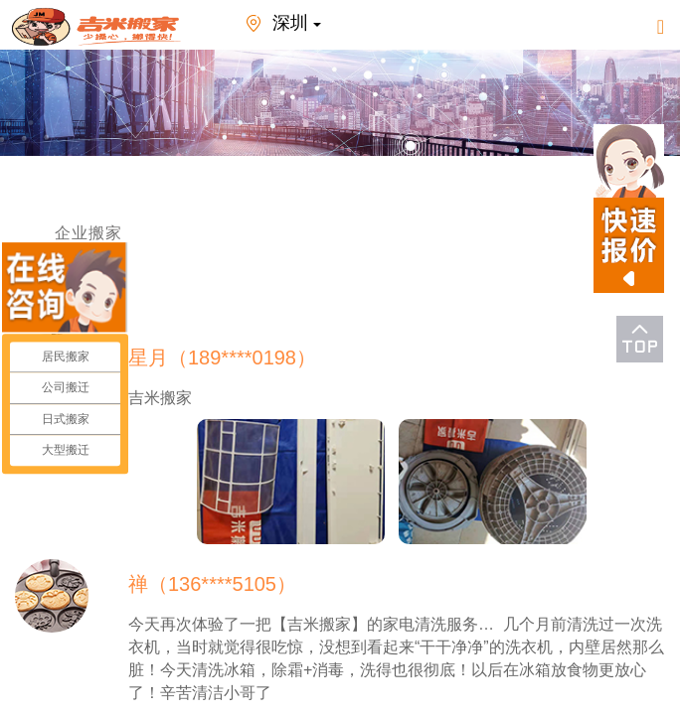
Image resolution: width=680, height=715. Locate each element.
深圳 (279, 24)
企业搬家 (88, 232)
